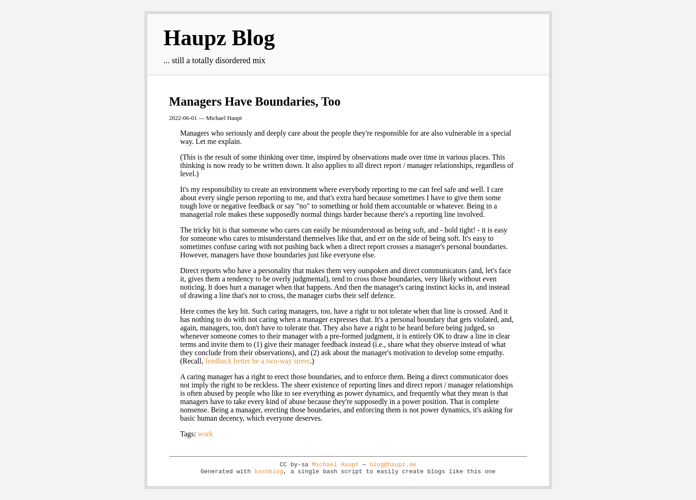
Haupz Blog (219, 37)
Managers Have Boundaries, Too (255, 101)
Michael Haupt (335, 464)
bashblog (269, 471)
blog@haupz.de (392, 464)
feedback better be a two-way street (257, 361)
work (205, 434)
